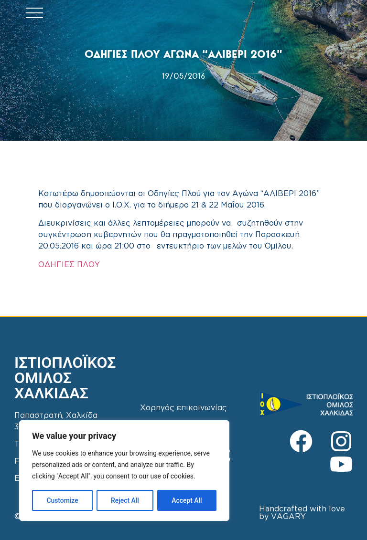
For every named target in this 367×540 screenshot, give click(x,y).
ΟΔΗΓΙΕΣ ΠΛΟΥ (69, 265)
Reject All (125, 500)
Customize (62, 500)
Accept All (187, 500)
